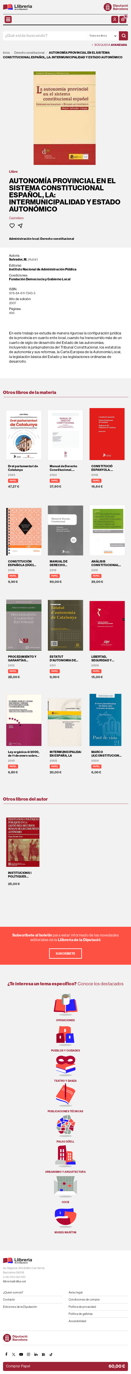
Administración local (24, 239)
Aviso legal (76, 1292)
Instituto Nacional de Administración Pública (43, 269)
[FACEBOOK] (6, 1354)
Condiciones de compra (84, 1299)
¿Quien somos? (13, 1292)
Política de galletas (81, 1313)
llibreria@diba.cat (14, 1281)
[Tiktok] (51, 1354)
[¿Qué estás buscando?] (45, 35)
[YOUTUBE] (21, 1354)
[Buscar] (123, 35)
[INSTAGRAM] (28, 1354)
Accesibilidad (77, 1321)
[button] (122, 19)
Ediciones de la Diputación (20, 1306)
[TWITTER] (13, 1354)
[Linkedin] (36, 1354)
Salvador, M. (18, 259)
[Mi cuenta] (114, 19)
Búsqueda (109, 44)
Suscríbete (65, 953)
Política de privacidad (82, 1306)
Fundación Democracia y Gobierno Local (40, 279)
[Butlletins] (43, 1354)
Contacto (9, 1299)
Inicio (6, 52)
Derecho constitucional (57, 239)
